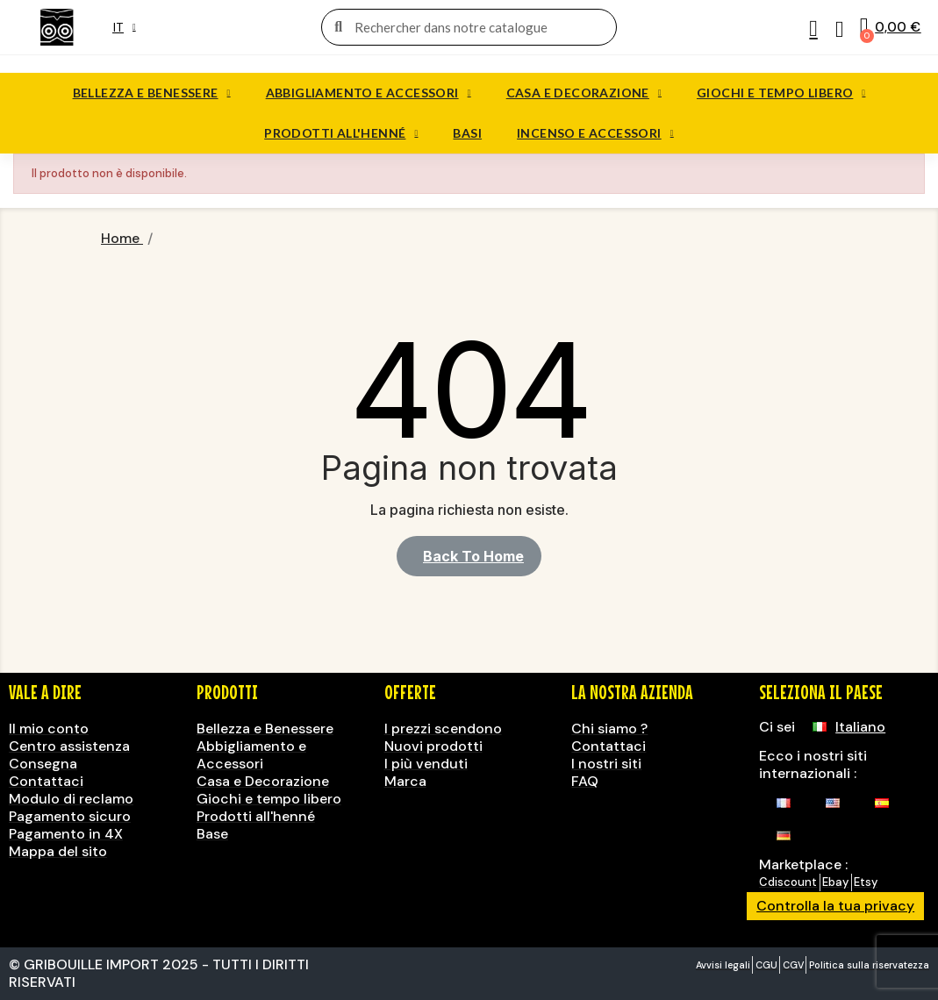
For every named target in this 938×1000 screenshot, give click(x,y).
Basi (467, 132)
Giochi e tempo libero (781, 93)
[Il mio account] (813, 29)
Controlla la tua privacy (835, 905)
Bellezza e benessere (152, 93)
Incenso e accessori (595, 133)
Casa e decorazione (584, 93)
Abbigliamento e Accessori (368, 93)
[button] (469, 556)
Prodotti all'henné (341, 133)
